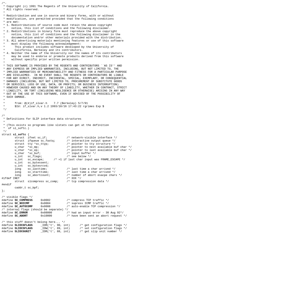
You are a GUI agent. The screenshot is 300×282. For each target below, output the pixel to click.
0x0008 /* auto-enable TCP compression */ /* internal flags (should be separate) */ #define (61, 251)
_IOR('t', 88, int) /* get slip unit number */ (68, 277)
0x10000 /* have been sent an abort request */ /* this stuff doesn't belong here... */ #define (64, 264)
